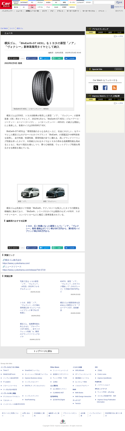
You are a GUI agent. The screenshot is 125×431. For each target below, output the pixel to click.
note (59, 58)
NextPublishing (30, 400)
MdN (74, 389)
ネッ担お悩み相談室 (10, 389)
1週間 (110, 32)
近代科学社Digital (59, 400)
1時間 (91, 32)
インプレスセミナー (32, 382)
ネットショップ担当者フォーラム (36, 374)
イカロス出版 (77, 367)
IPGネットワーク (101, 389)
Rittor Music (54, 367)
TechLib (77, 403)
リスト (22, 58)
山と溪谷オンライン (60, 389)
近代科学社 (54, 396)
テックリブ (76, 400)
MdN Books (79, 393)
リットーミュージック (60, 370)
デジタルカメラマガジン (11, 396)
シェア (34, 58)
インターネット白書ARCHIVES (14, 404)
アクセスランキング (100, 29)
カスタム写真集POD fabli (107, 396)
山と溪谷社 (54, 386)
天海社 (100, 370)
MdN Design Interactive (83, 396)
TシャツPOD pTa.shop (106, 392)
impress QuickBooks (104, 378)
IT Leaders (6, 382)
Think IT (6, 370)
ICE (96, 367)
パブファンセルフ (104, 385)
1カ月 (120, 32)
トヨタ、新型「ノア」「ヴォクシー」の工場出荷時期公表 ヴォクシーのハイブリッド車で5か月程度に (30, 308)
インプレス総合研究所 (10, 378)
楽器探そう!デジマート (61, 374)
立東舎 (55, 382)
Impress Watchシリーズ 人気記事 (106, 96)
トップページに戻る (43, 351)
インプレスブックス (32, 396)
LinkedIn (72, 58)
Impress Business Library (33, 378)
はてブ (46, 58)
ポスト (15, 58)
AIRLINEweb (79, 370)
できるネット (7, 400)
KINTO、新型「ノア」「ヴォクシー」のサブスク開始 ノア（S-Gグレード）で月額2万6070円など (70, 286)
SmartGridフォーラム (32, 370)
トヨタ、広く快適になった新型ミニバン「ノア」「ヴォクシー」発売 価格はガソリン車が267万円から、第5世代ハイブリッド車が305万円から (53, 228)
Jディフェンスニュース (83, 374)
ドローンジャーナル (10, 386)
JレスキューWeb (81, 382)
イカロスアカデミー (82, 386)
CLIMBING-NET (58, 393)
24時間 (100, 32)
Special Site (97, 69)
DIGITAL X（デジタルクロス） (35, 386)
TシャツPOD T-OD (60, 378)
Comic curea (102, 374)
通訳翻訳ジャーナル (82, 378)
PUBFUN (98, 382)
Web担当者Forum (9, 374)
